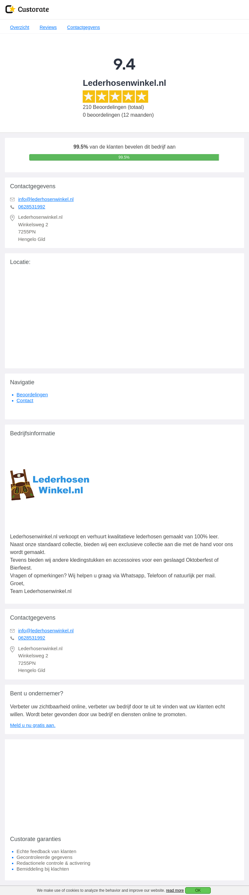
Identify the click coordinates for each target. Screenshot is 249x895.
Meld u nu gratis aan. (32, 725)
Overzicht (19, 27)
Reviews (48, 27)
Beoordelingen (32, 394)
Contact (25, 400)
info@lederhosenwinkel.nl (46, 199)
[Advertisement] (124, 784)
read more (175, 890)
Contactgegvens (83, 27)
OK (198, 890)
